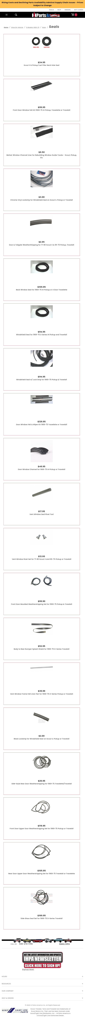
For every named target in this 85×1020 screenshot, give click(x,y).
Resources (6, 984)
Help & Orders (8, 998)
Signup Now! (42, 961)
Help (59, 10)
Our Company (8, 991)
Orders (68, 10)
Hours (4, 976)
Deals (51, 10)
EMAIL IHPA (64, 944)
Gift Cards (78, 10)
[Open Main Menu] (6, 15)
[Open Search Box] (16, 15)
